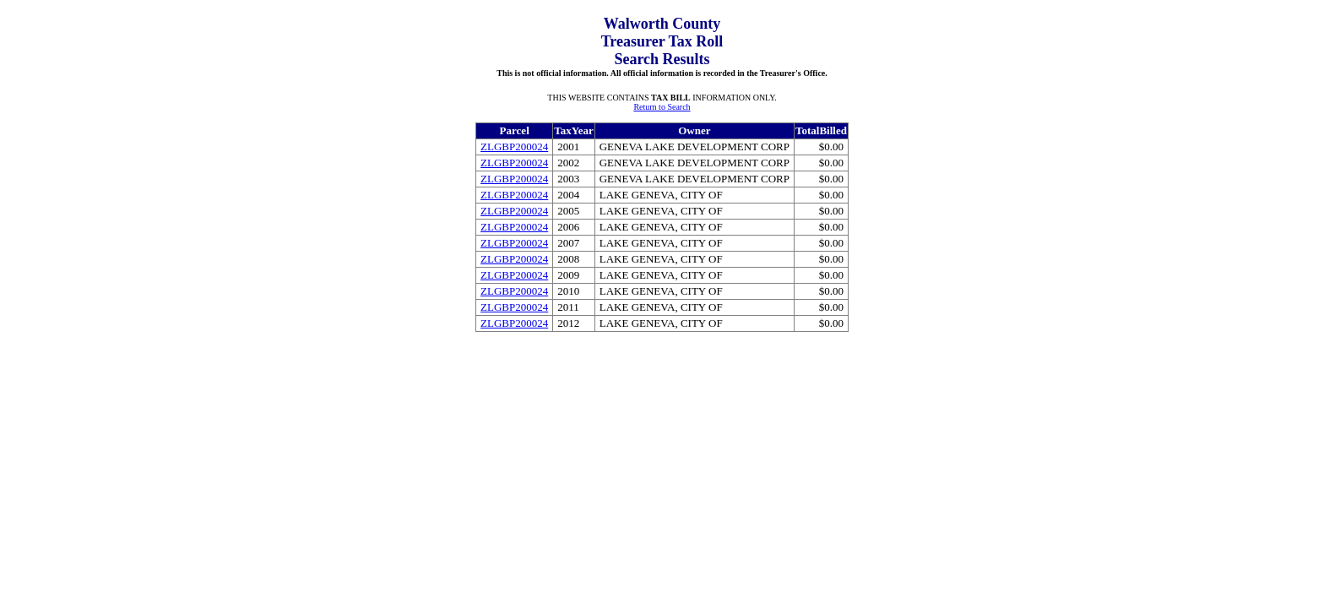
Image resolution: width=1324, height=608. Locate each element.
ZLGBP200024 (514, 146)
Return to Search (661, 106)
